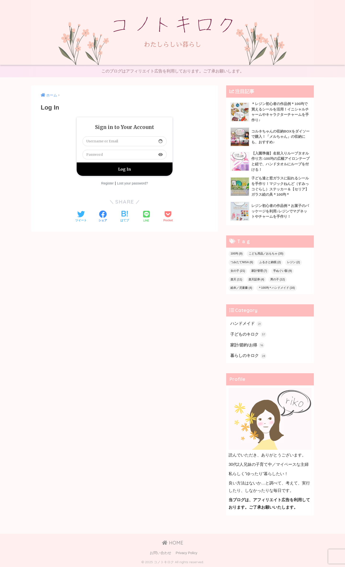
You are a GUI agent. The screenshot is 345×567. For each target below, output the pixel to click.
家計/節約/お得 (247, 345)
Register (107, 183)
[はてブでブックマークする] (124, 216)
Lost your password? (132, 183)
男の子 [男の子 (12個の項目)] (277, 279)
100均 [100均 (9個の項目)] (236, 253)
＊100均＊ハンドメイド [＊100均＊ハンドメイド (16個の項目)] (276, 287)
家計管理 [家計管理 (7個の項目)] (259, 270)
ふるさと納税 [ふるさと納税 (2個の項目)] (270, 262)
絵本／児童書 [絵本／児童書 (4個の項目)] (241, 287)
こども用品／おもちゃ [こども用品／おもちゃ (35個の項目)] (266, 253)
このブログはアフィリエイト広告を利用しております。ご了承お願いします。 (172, 71)
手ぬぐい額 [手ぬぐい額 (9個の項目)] (282, 270)
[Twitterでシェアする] (81, 216)
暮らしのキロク (248, 356)
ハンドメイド (246, 324)
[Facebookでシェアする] (102, 216)
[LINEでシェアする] (146, 216)
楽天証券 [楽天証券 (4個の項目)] (256, 279)
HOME (172, 543)
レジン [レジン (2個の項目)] (293, 262)
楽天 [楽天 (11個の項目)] (236, 279)
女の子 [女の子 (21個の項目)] (237, 270)
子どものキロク (248, 334)
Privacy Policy (186, 553)
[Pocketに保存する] (168, 216)
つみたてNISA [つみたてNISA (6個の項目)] (241, 262)
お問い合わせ (160, 553)
